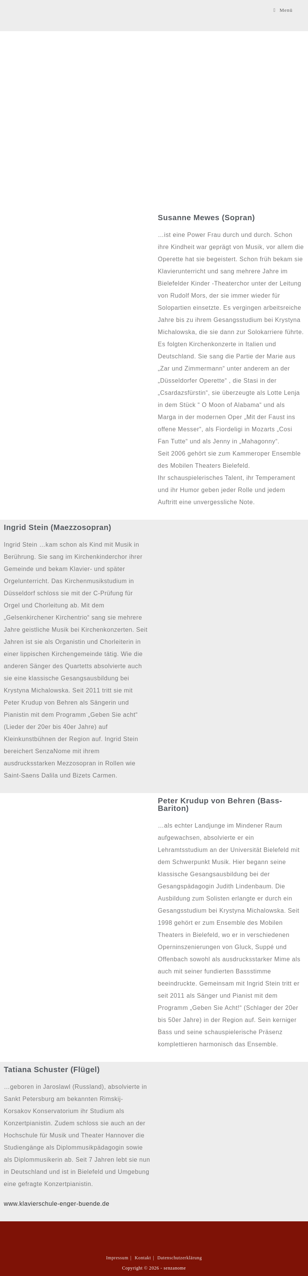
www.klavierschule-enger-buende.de (57, 1203)
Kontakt (143, 1257)
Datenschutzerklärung (179, 1257)
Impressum (117, 1257)
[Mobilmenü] (282, 10)
